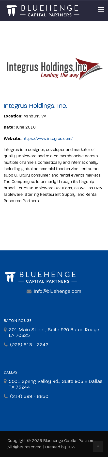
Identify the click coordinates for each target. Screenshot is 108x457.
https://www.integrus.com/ (48, 138)
